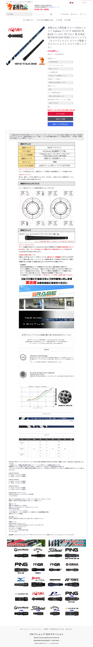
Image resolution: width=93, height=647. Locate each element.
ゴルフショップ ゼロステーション (46, 634)
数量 (49, 107)
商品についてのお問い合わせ (60, 124)
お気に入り (74, 14)
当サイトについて (24, 629)
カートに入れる (60, 113)
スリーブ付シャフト (28, 20)
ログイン (83, 14)
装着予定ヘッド (52, 58)
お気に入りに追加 (60, 119)
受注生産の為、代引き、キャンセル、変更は (59, 99)
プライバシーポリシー (36, 629)
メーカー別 (59, 20)
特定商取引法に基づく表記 (57, 629)
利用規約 (46, 629)
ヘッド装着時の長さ (53, 72)
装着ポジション (52, 86)
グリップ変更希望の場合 (54, 92)
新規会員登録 (64, 14)
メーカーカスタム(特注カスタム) (44, 20)
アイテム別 (67, 20)
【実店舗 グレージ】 (54, 7)
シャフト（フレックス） (54, 65)
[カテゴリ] (19, 14)
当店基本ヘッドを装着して (55, 79)
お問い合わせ (68, 629)
